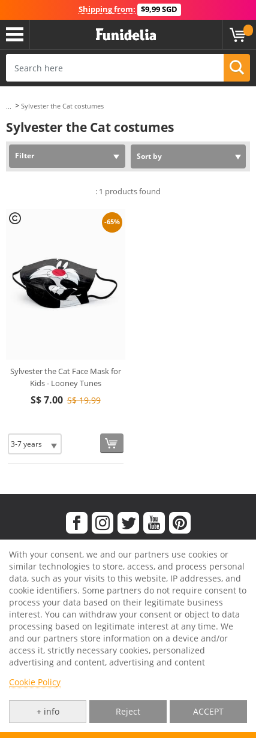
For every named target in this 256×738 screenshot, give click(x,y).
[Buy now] (112, 443)
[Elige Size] (35, 443)
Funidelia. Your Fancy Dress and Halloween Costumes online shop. (126, 34)
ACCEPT (208, 711)
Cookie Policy (35, 682)
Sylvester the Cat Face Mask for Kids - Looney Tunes (65, 377)
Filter (24, 155)
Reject (128, 711)
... (8, 106)
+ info (48, 711)
